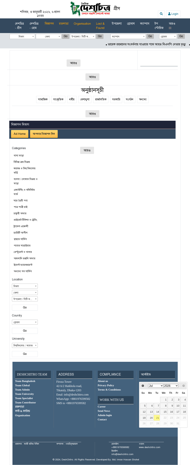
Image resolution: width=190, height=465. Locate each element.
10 (177, 405)
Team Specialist (24, 398)
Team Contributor (25, 402)
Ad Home (20, 134)
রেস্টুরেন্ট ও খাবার (23, 252)
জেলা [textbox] (47, 36)
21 (157, 417)
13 (151, 411)
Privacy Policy (106, 385)
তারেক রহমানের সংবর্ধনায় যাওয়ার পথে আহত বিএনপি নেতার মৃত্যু (150, 44)
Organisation (82, 24)
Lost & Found (100, 26)
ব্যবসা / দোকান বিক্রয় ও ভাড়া (26, 181)
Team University (24, 393)
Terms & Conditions (109, 389)
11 (184, 405)
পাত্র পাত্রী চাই (20, 207)
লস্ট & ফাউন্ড (22, 411)
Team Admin (22, 389)
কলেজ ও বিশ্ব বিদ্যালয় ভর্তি (24, 170)
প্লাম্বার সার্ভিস (20, 239)
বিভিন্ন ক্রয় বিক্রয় (22, 162)
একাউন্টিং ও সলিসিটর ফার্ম (24, 192)
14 (157, 411)
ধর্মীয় (72, 99)
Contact (102, 419)
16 (171, 411)
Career (102, 406)
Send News (104, 410)
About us (103, 381)
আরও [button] (172, 25)
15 (165, 411)
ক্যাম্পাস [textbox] (115, 36)
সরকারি (116, 99)
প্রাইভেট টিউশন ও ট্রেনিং (25, 220)
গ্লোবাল (131, 24)
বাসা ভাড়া (19, 155)
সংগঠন (129, 99)
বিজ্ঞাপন (49, 24)
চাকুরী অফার (20, 213)
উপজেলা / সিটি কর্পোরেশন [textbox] (83, 36)
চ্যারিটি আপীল (20, 232)
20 (151, 417)
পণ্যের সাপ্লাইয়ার (22, 245)
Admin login (105, 415)
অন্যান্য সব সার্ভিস (23, 271)
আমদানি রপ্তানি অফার (24, 258)
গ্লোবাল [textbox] (164, 36)
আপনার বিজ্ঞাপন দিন (44, 134)
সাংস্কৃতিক (58, 99)
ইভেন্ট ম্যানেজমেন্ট (23, 265)
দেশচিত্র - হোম (34, 26)
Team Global (22, 385)
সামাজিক (43, 99)
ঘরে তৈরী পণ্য (21, 200)
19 (144, 417)
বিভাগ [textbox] (21, 36)
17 (177, 411)
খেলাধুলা (84, 99)
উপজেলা (117, 24)
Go (65, 36)
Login (173, 14)
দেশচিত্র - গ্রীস (19, 26)
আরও (73, 63)
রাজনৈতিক (100, 99)
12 (144, 411)
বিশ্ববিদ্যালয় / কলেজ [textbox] (23, 345)
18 (184, 411)
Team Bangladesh (25, 381)
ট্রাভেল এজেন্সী (21, 226)
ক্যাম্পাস (144, 24)
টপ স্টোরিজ (159, 26)
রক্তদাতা (63, 24)
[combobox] (22, 36)
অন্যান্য (143, 99)
